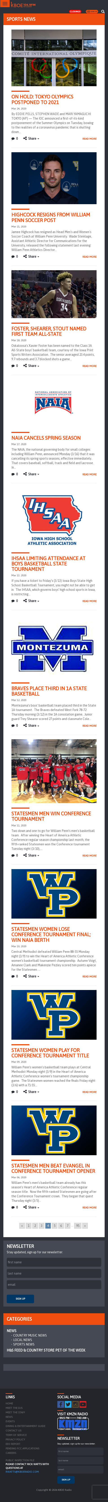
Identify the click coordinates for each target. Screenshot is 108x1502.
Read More (89, 138)
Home (9, 1403)
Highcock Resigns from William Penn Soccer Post (50, 217)
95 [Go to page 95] (77, 1226)
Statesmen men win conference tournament (51, 816)
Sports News (24, 1344)
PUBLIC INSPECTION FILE (20, 1460)
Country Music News (30, 1335)
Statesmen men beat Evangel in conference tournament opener (53, 1168)
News (11, 1331)
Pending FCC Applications (22, 1448)
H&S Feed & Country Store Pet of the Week (46, 1350)
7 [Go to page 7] (67, 1226)
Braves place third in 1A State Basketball (49, 691)
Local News (22, 1340)
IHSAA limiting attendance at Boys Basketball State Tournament (48, 563)
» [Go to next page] (85, 1226)
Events (10, 1421)
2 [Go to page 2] (35, 1226)
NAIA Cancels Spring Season (46, 438)
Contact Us (13, 1430)
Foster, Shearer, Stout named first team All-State (48, 331)
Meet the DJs (14, 1408)
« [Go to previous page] (22, 1226)
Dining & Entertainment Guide (25, 1426)
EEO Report (13, 1444)
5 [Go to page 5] (54, 1226)
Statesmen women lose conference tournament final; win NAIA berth (51, 934)
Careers (11, 1453)
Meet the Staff (15, 1412)
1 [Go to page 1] (28, 1226)
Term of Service (16, 1435)
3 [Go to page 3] (41, 1226)
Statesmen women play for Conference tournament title (50, 1052)
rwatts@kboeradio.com (22, 1471)
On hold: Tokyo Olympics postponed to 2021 (42, 99)
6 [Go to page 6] (61, 1226)
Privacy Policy (15, 1439)
